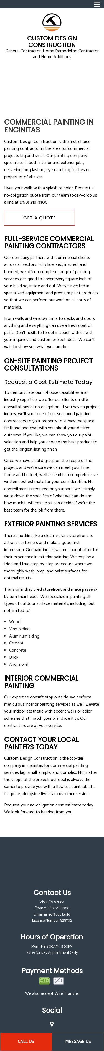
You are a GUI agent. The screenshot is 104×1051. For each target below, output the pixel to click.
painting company (70, 156)
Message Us (78, 1041)
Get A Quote (39, 218)
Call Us (26, 1041)
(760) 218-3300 (58, 908)
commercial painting (69, 765)
